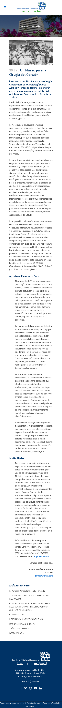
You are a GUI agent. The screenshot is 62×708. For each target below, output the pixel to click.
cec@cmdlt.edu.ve (41, 556)
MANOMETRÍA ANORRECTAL (22, 624)
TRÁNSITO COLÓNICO (19, 628)
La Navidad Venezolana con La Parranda (27, 591)
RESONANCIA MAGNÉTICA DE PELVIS (26, 619)
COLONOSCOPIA (16, 614)
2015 (38, 26)
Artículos (30, 26)
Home (22, 26)
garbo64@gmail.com (44, 575)
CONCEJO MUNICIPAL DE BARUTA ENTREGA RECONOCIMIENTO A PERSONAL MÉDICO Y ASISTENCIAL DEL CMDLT (29, 606)
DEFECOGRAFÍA (16, 633)
